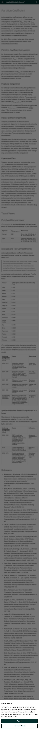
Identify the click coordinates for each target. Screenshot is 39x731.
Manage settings (19, 726)
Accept (19, 721)
